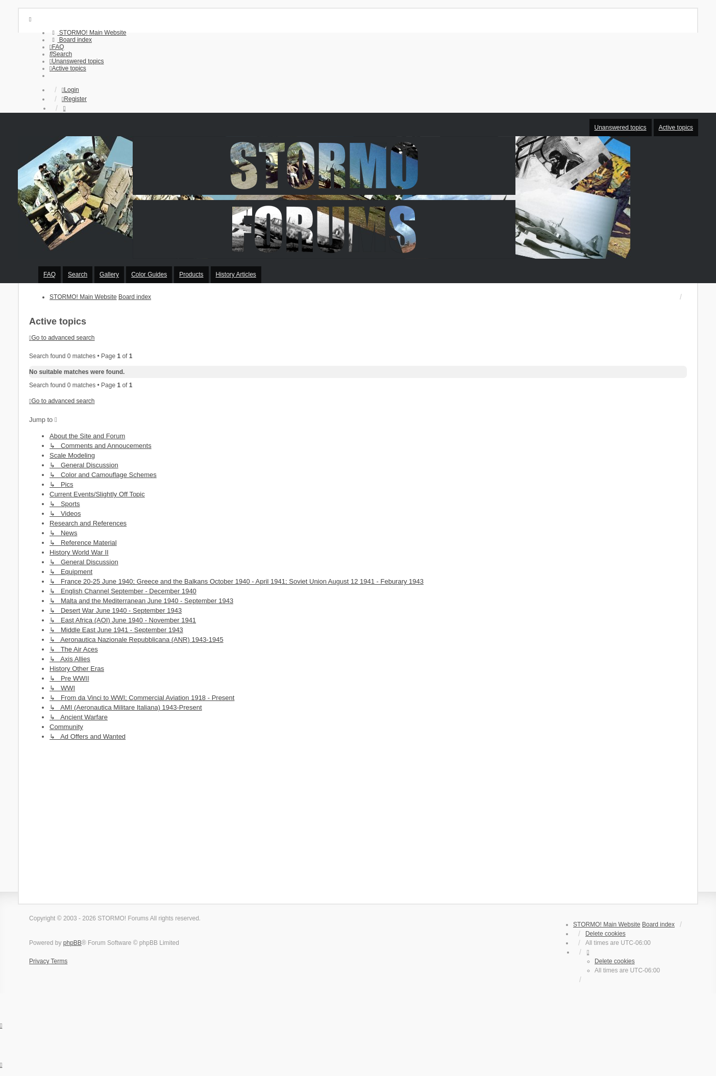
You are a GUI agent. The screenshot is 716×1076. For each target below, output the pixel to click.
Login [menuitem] (70, 89)
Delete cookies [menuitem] (605, 933)
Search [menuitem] (77, 274)
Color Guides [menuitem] (149, 274)
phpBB (72, 942)
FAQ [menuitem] (49, 274)
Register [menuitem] (74, 99)
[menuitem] (88, 32)
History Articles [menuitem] (236, 274)
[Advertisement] (358, 819)
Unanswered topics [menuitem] (621, 127)
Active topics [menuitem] (676, 127)
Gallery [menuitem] (109, 274)
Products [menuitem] (191, 274)
